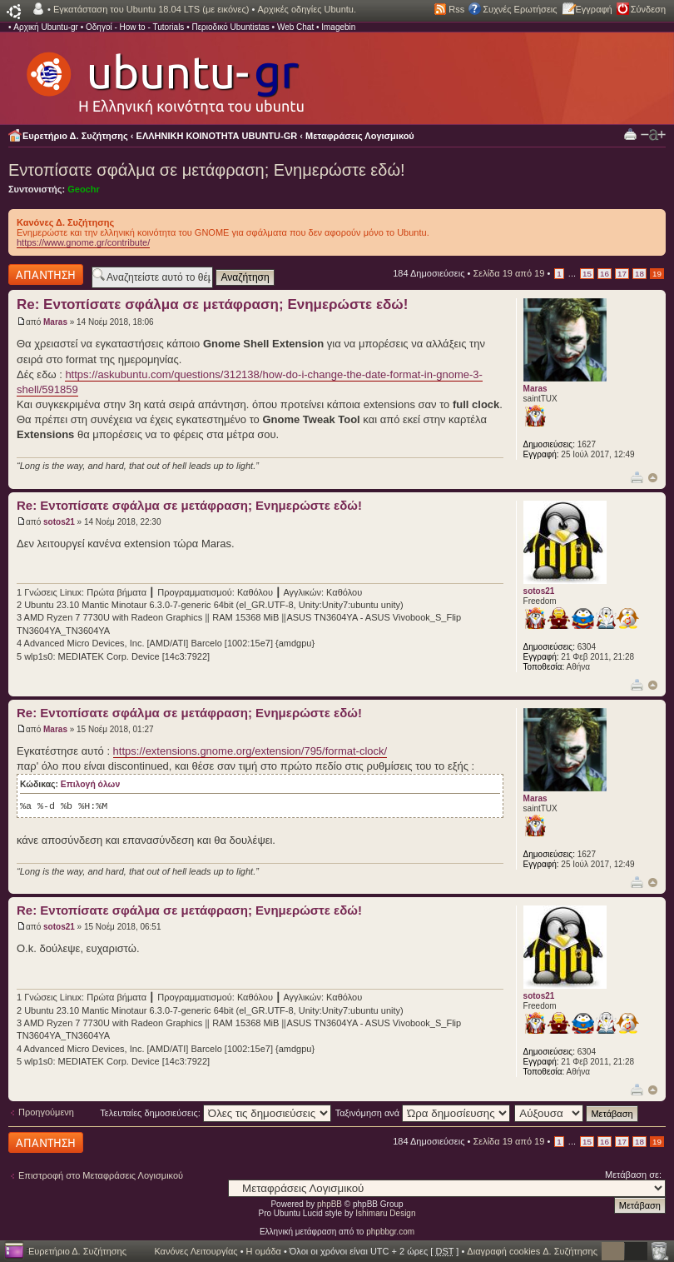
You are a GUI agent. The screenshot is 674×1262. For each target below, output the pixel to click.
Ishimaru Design (385, 1213)
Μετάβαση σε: (633, 1175)
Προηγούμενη (46, 1112)
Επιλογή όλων (90, 784)
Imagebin (338, 27)
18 (639, 273)
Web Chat (295, 27)
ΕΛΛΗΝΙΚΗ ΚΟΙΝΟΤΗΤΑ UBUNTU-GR (217, 136)
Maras (55, 322)
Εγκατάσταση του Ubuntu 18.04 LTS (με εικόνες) (151, 9)
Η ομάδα (263, 1251)
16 (604, 273)
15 (587, 273)
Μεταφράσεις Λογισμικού (359, 136)
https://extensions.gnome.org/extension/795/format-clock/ (250, 751)
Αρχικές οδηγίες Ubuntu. (306, 9)
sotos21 (59, 521)
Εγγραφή (594, 9)
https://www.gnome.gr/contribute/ (83, 242)
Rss (456, 9)
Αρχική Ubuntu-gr (45, 27)
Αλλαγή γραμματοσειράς (653, 135)
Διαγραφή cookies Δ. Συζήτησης (532, 1251)
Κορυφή (652, 477)
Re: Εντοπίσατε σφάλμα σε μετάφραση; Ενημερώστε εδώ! (212, 304)
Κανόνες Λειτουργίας (195, 1251)
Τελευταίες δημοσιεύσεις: (215, 1113)
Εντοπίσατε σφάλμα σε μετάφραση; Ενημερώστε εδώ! (206, 170)
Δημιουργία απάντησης (45, 274)
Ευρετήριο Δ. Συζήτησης (75, 136)
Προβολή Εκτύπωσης (630, 133)
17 (622, 273)
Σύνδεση (648, 9)
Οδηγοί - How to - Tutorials (135, 27)
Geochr (83, 189)
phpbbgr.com (390, 1231)
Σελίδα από (508, 273)
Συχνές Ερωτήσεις (520, 9)
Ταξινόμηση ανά (423, 1113)
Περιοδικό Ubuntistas (230, 27)
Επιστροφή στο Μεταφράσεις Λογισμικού (100, 1175)
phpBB (329, 1204)
